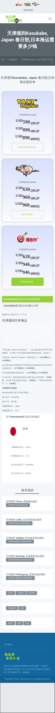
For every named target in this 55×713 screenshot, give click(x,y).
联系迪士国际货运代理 (27, 147)
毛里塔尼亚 (12, 608)
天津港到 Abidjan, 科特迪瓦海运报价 (20, 541)
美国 (22, 608)
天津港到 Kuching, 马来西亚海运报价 (20, 560)
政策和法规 (28, 10)
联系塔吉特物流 (26, 282)
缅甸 (27, 623)
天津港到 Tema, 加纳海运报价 (18, 505)
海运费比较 (13, 60)
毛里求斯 (32, 593)
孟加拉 (10, 623)
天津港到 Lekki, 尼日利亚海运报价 (19, 523)
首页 (2, 60)
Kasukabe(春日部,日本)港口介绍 (21, 305)
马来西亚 (21, 593)
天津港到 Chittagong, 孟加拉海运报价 (20, 578)
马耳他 (10, 593)
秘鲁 (19, 623)
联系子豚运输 (26, 214)
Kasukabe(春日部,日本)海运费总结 (22, 299)
